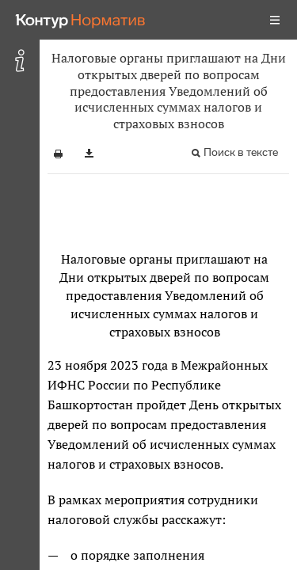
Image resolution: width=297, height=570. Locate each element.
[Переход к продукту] (81, 20)
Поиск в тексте (241, 152)
